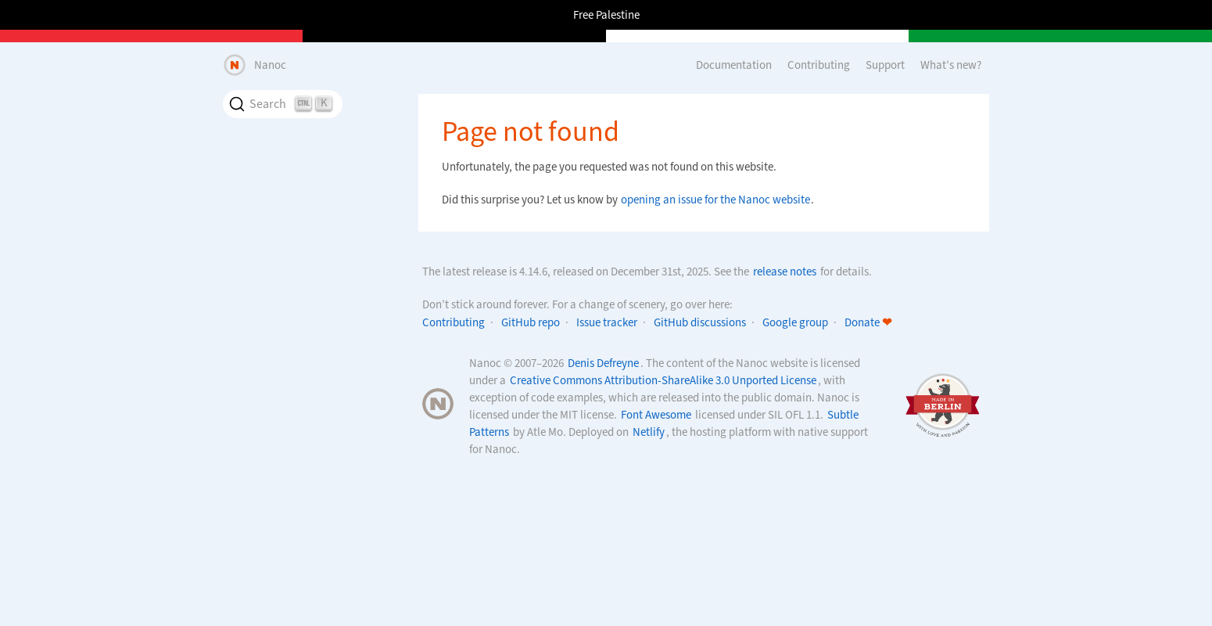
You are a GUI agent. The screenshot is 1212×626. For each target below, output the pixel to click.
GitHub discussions (700, 322)
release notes (784, 271)
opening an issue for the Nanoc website (715, 199)
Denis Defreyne (603, 363)
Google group (795, 322)
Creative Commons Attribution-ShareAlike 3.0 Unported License (663, 380)
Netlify (649, 432)
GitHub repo (530, 322)
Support (885, 65)
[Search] (282, 104)
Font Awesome (656, 415)
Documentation (734, 65)
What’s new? (950, 65)
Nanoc (270, 65)
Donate (868, 322)
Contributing (818, 65)
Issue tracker (606, 322)
